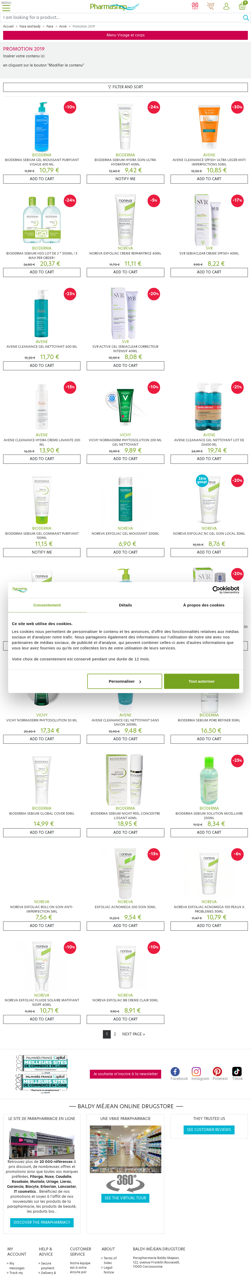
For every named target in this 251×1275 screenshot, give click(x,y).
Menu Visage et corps (126, 35)
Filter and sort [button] (125, 87)
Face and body (30, 26)
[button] (226, 6)
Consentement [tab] (47, 605)
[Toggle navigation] (6, 6)
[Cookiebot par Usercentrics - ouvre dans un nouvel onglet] (216, 590)
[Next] (133, 1034)
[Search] (121, 17)
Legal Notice (109, 1269)
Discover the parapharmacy (42, 1222)
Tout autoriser (202, 681)
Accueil (8, 26)
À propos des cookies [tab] (204, 605)
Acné (63, 26)
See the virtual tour (125, 1198)
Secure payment (47, 1265)
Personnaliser (125, 681)
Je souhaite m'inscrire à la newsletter (125, 1074)
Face (49, 26)
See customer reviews (209, 1129)
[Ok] (247, 17)
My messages (17, 1265)
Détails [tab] (125, 605)
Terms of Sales (110, 1260)
